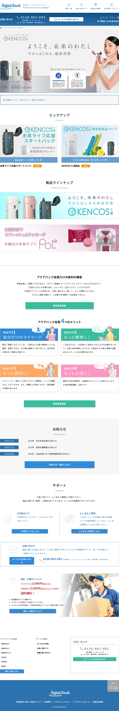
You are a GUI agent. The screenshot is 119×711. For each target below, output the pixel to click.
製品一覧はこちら (12, 671)
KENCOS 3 (5, 648)
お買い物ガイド (43, 648)
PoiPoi (4, 657)
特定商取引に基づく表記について (28, 702)
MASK (3, 666)
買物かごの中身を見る (109, 21)
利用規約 (47, 702)
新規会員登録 (59, 305)
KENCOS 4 (5, 644)
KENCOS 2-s (6, 652)
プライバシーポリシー (63, 702)
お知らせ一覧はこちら (59, 464)
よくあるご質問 (43, 644)
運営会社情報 (98, 702)
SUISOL (4, 661)
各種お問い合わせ (43, 652)
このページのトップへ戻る (113, 687)
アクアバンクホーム (82, 702)
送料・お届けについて (32, 611)
